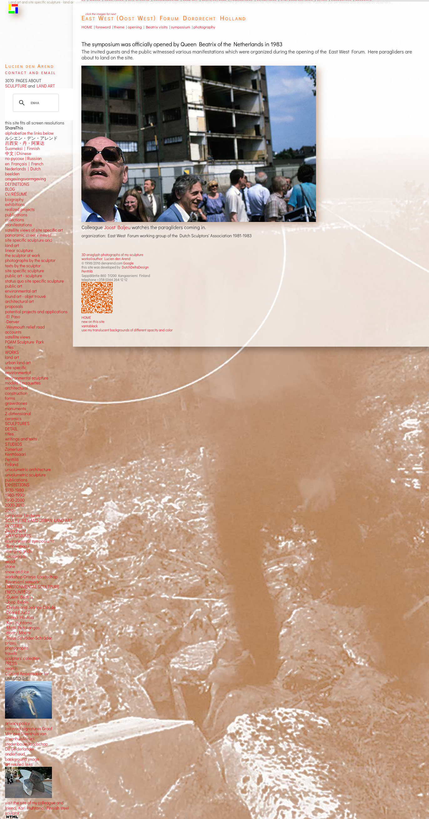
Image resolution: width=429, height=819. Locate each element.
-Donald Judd (17, 612)
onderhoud (15, 754)
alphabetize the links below (29, 133)
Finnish (32, 148)
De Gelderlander (19, 749)
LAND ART (45, 86)
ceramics (13, 418)
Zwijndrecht (15, 531)
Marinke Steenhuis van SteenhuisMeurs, (25, 736)
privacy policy (17, 723)
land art (12, 357)
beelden (12, 174)
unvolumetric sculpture (25, 475)
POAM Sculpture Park (24, 342)
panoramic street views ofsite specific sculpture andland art (28, 240)
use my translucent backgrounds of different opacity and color (126, 330)
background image (22, 759)
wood (10, 561)
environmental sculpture (26, 378)
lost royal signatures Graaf (28, 728)
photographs (16, 648)
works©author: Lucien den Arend (105, 258)
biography (14, 199)
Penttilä (86, 271)
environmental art (21, 291)
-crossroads (16, 556)
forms (10, 398)
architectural (16, 388)
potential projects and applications (36, 311)
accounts (13, 332)
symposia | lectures (22, 515)
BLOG (10, 189)
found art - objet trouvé (25, 296)
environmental (18, 372)
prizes (10, 643)
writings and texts (21, 439)
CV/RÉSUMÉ (16, 194)
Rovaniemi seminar (22, 582)
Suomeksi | (15, 148)
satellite (12, 337)
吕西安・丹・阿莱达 (24, 143)
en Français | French (24, 164)
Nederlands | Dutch (23, 169)
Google (128, 263)
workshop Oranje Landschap (31, 577)
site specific (15, 367)
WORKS (12, 352)
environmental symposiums (29, 541)
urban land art (18, 362)
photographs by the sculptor (30, 260)
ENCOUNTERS (17, 592)
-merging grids (18, 551)
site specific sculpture (24, 271)
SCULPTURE (16, 86)
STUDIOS (13, 444)
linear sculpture (19, 250)
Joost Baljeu (117, 227)
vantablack (89, 326)
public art (13, 286)
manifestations (18, 225)
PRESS (11, 663)
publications (16, 215)
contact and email (30, 72)
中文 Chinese (18, 153)
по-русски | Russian (23, 158)
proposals (14, 306)
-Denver (12, 321)
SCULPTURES (17, 423)
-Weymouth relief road (25, 327)
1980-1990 (14, 495)
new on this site (93, 321)
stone (10, 566)
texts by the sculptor (23, 266)
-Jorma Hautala (19, 617)
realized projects (20, 209)
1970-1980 (14, 490)
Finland (11, 464)
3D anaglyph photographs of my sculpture (112, 254)
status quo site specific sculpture (34, 281)
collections (14, 220)
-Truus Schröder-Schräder (28, 638)
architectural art (19, 301)
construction (16, 393)
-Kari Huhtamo (18, 623)
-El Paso (12, 316)
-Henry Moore (18, 633)
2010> (10, 510)
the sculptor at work (22, 255)
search (11, 668)
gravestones (16, 403)
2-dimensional (18, 413)
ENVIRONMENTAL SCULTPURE (32, 587)
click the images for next (100, 14)
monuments (15, 408)
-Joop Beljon (16, 602)
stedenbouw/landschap (26, 744)
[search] (35, 103)
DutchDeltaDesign (135, 267)
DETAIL (11, 429)
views (25, 337)
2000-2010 (14, 505)
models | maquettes (23, 383)
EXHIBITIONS (17, 485)
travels (11, 653)
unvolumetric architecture (28, 469)
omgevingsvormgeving (25, 179)
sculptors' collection (22, 658)
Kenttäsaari (15, 454)
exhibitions (15, 204)
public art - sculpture (23, 276)
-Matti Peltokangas (22, 628)
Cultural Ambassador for (27, 673)
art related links (19, 764)
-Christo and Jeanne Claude (30, 607)
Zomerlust (14, 449)
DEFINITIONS (17, 184)
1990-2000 (15, 500)
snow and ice (17, 572)
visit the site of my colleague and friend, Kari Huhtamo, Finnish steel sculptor (37, 808)
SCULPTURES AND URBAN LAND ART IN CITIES (38, 523)
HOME (86, 317)
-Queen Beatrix (19, 597)
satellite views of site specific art (34, 230)
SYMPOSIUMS (18, 536)
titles (9, 347)
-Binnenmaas (17, 546)
